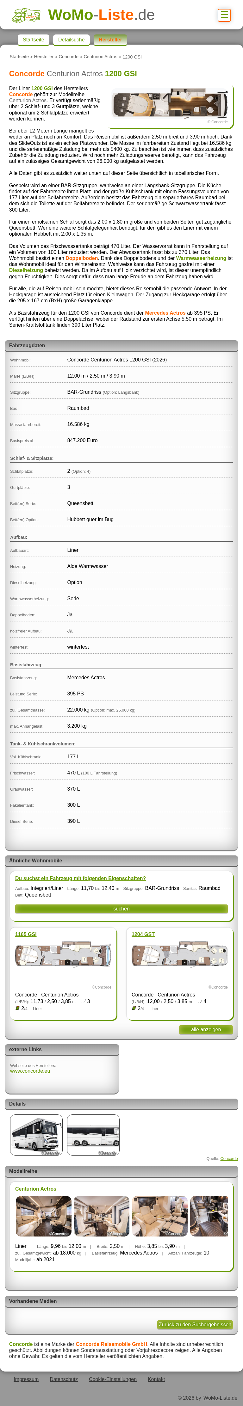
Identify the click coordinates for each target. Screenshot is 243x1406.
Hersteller (44, 56)
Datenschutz (64, 1379)
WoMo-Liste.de (220, 1398)
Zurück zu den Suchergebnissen (195, 1324)
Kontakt (156, 1379)
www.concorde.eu (30, 1071)
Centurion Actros (100, 56)
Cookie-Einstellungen (113, 1379)
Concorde (68, 56)
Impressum (26, 1379)
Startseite (19, 56)
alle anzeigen (206, 1029)
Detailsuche (71, 39)
